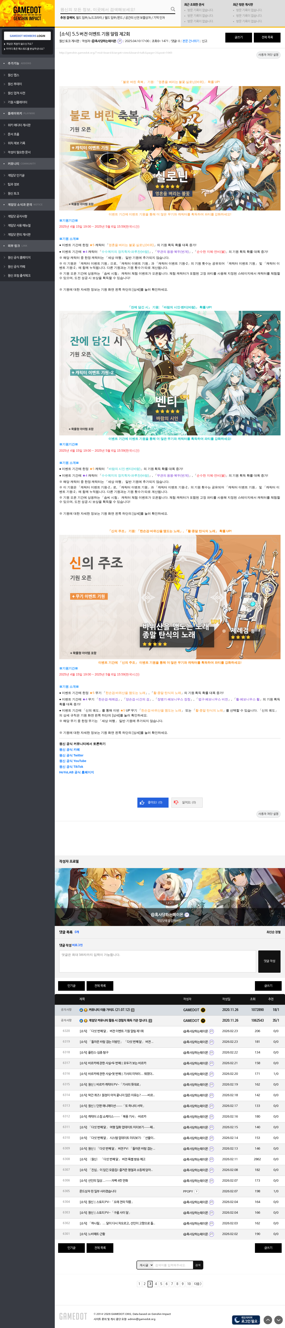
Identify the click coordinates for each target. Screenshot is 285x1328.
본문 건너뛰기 (191, 41)
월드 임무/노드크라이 (89, 18)
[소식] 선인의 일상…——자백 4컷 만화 (103, 1180)
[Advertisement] (170, 68)
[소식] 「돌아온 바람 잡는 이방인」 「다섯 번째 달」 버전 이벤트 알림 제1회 (117, 1042)
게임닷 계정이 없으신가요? (19, 44)
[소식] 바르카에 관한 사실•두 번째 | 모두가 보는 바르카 (112, 1063)
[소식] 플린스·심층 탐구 (93, 1052)
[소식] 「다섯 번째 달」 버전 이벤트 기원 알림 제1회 (111, 1031)
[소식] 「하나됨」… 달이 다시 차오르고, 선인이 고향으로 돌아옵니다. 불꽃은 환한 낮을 (117, 1223)
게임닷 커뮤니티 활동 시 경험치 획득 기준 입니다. (118, 1020)
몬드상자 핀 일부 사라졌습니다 (97, 1191)
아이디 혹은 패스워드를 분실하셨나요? (25, 49)
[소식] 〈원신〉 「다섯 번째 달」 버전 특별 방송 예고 (112, 1159)
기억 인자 (159, 18)
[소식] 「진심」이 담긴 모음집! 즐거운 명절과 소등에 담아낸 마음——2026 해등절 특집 (117, 1170)
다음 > (198, 1284)
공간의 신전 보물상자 (138, 18)
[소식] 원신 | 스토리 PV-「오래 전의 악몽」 (106, 1202)
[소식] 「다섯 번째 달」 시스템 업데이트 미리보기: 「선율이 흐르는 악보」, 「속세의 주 (117, 1138)
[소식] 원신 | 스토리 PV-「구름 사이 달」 (105, 1213)
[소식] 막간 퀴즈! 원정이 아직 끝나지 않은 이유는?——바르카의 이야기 (117, 1095)
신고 (204, 41)
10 (189, 1284)
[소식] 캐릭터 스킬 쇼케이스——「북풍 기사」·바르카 (112, 1116)
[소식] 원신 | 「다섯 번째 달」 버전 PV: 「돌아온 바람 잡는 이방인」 (117, 1148)
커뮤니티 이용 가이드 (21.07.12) (109, 1010)
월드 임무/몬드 (114, 18)
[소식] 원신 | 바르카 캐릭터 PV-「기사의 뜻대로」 (110, 1084)
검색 (198, 1265)
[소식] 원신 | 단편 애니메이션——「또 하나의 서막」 (112, 1106)
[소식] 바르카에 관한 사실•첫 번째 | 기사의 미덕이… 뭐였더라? (117, 1074)
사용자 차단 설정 (269, 55)
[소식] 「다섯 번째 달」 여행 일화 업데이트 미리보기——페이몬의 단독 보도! (117, 1127)
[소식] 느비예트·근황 (92, 1234)
